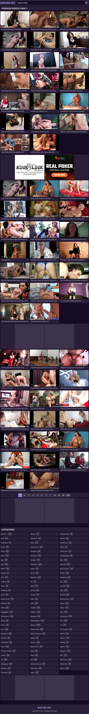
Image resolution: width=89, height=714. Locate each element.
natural (35, 642)
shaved (64, 594)
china (5, 594)
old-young (36, 668)
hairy (35, 542)
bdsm (5, 568)
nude (34, 655)
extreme (5, 637)
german (6, 668)
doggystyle (7, 611)
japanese (36, 577)
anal (4, 538)
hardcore (36, 555)
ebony (5, 620)
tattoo (64, 607)
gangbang (6, 663)
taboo (64, 603)
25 (59, 495)
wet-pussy (66, 659)
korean (35, 594)
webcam (65, 650)
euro (4, 629)
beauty (5, 572)
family (5, 655)
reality (64, 572)
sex (64, 581)
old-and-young (38, 663)
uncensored (66, 629)
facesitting (6, 642)
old (34, 659)
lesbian (35, 607)
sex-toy (65, 585)
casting (5, 581)
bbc (4, 559)
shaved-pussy (67, 598)
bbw (4, 564)
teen (64, 611)
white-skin (65, 663)
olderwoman (66, 533)
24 (54, 495)
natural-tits (37, 646)
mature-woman (38, 633)
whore (64, 668)
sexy (64, 590)
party (63, 546)
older (35, 672)
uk (63, 624)
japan (35, 572)
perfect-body (66, 555)
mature (36, 624)
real (63, 559)
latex (34, 598)
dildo (5, 607)
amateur (6, 533)
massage (35, 616)
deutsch (5, 603)
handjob (36, 551)
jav (33, 581)
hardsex (35, 559)
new (34, 650)
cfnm (4, 585)
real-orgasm (66, 568)
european (6, 633)
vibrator (64, 637)
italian (35, 568)
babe (5, 555)
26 (63, 495)
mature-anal (37, 629)
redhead (65, 577)
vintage (64, 642)
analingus (6, 542)
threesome (66, 616)
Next (68, 495)
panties (64, 538)
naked (35, 637)
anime (5, 546)
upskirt (64, 633)
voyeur (64, 646)
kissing (35, 590)
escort (5, 624)
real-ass (65, 564)
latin (34, 603)
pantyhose (66, 542)
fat (4, 659)
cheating (6, 590)
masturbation (37, 620)
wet (63, 655)
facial (5, 646)
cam (4, 577)
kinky (34, 585)
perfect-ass (65, 551)
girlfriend (6, 672)
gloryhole (36, 538)
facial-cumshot (8, 650)
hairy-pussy (37, 546)
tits (64, 620)
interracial (36, 564)
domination (7, 616)
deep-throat (7, 598)
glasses (35, 533)
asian (5, 551)
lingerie (36, 611)
